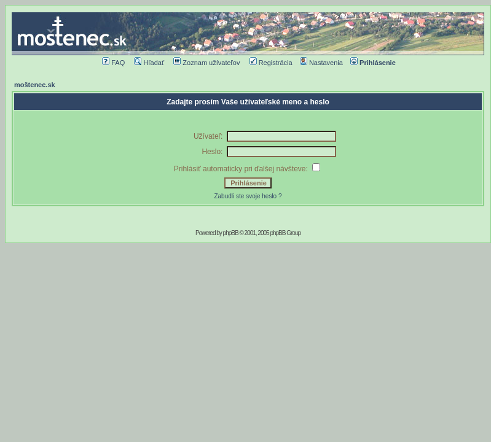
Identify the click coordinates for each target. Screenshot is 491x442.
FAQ (113, 62)
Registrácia (271, 62)
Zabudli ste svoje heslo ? (247, 196)
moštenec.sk (34, 84)
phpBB (230, 233)
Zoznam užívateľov (206, 62)
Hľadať (149, 62)
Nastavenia (321, 62)
